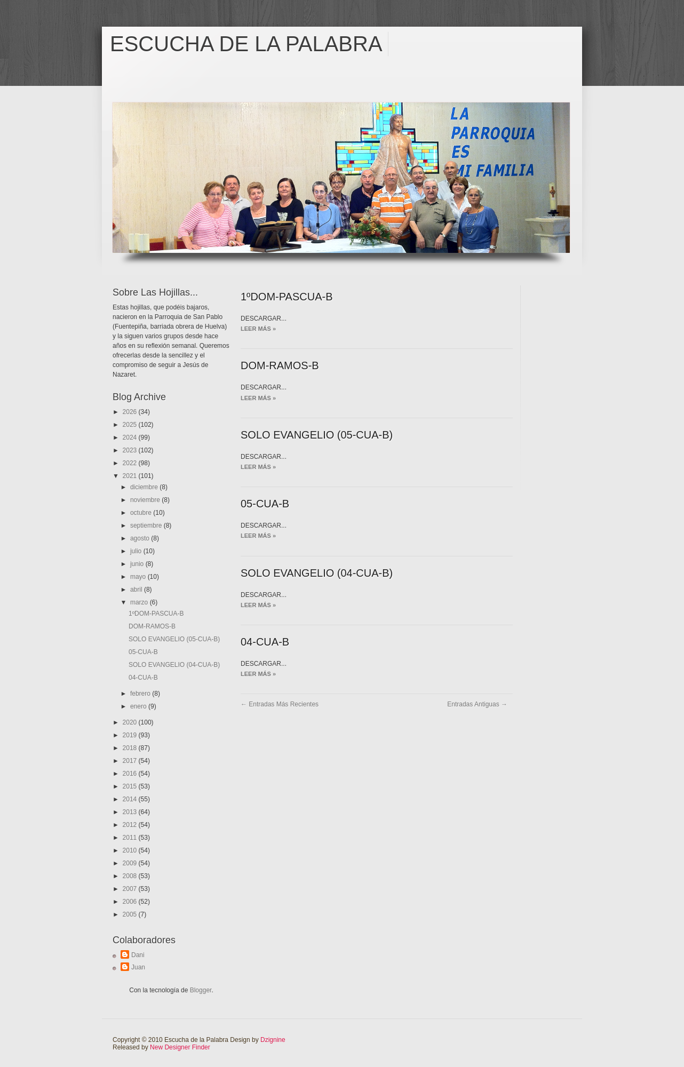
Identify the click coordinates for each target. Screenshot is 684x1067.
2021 (131, 476)
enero (139, 706)
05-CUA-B (143, 652)
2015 (131, 786)
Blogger (201, 990)
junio (138, 564)
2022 (131, 463)
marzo (140, 602)
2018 (131, 748)
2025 (131, 424)
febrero (141, 693)
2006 (131, 901)
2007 (131, 889)
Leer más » (258, 328)
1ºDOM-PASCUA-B (156, 613)
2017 (131, 761)
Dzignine (272, 1040)
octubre (141, 512)
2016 (131, 773)
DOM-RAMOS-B (152, 626)
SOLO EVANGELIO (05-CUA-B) (174, 639)
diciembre (145, 487)
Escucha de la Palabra (246, 43)
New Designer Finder (180, 1047)
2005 (131, 914)
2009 (131, 863)
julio (137, 551)
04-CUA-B (143, 677)
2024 (131, 437)
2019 (131, 735)
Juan (138, 967)
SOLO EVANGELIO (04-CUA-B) (174, 664)
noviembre (146, 500)
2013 (131, 812)
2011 (131, 837)
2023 (131, 450)
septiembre (147, 525)
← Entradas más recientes (280, 704)
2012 (131, 825)
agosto (140, 538)
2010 (131, 850)
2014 (131, 799)
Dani (138, 955)
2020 (131, 722)
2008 (131, 876)
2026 (131, 412)
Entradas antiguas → (477, 704)
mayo (139, 576)
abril (137, 589)
